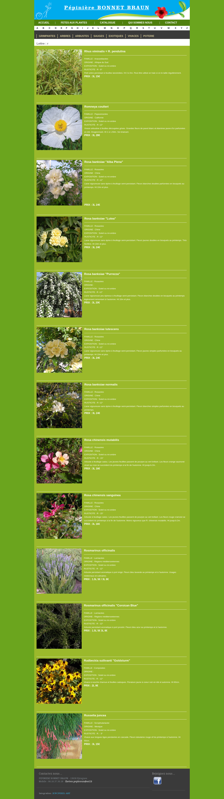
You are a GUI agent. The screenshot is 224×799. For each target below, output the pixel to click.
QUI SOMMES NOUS (140, 22)
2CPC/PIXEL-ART (61, 793)
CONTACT (171, 22)
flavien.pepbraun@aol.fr (78, 781)
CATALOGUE (108, 22)
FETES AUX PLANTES (73, 22)
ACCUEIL (43, 22)
